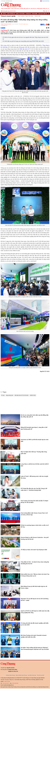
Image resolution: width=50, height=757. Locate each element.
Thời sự (4, 13)
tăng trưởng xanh (9, 395)
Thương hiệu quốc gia (25, 8)
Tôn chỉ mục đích (40, 675)
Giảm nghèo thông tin (42, 8)
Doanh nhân (37, 16)
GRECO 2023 (33, 395)
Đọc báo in (33, 8)
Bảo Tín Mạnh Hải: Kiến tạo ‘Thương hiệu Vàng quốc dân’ (34, 452)
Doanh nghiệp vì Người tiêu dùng (25, 16)
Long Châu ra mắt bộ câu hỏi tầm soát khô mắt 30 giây (35, 464)
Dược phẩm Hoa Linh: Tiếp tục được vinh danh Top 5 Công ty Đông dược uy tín (35, 575)
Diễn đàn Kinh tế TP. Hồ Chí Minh (21, 395)
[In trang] (48, 28)
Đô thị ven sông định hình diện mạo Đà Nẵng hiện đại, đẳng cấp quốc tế (34, 415)
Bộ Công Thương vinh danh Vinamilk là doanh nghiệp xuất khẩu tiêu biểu (33, 636)
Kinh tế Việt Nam (15, 8)
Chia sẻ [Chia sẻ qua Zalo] (3, 27)
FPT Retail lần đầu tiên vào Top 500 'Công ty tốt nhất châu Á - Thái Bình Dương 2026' (34, 489)
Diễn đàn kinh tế (24, 49)
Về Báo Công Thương (10, 675)
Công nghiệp (34, 13)
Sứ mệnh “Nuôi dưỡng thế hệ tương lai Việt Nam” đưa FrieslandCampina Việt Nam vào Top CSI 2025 (35, 648)
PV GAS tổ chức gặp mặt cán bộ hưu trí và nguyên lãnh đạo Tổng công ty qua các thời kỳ (25, 38)
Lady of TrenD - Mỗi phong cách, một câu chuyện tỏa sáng (34, 477)
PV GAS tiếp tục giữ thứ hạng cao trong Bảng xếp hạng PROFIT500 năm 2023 (23, 41)
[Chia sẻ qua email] (46, 28)
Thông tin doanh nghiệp (8, 16)
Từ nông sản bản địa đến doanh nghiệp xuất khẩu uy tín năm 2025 (34, 624)
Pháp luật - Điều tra (42, 13)
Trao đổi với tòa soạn (32, 675)
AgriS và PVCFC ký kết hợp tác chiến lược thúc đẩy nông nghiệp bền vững (35, 611)
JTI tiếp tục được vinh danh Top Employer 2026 (34, 549)
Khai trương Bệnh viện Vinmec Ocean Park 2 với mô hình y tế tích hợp (34, 513)
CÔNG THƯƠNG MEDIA (5, 8)
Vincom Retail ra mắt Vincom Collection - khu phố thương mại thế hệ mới (34, 538)
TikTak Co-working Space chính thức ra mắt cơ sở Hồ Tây (34, 526)
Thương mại (28, 13)
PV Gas (2, 395)
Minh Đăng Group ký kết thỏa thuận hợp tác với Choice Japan (34, 587)
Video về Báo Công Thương (21, 675)
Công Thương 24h (11, 13)
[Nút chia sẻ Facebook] (11, 28)
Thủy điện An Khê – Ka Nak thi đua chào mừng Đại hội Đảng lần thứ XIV (35, 562)
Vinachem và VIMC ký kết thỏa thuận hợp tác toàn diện (34, 440)
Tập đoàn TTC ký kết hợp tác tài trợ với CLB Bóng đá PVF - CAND (34, 599)
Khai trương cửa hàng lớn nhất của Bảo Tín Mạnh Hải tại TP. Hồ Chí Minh (34, 501)
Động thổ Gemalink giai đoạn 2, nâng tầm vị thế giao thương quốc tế (34, 428)
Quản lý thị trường (20, 13)
